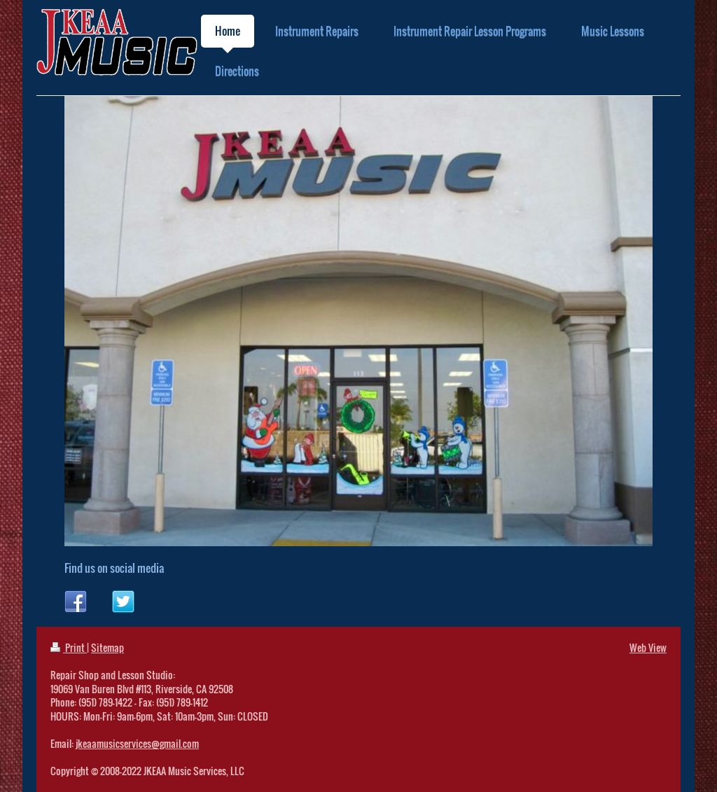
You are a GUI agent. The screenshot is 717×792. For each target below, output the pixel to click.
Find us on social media (114, 568)
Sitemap (107, 647)
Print (68, 647)
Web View (648, 647)
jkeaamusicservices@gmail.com (137, 743)
